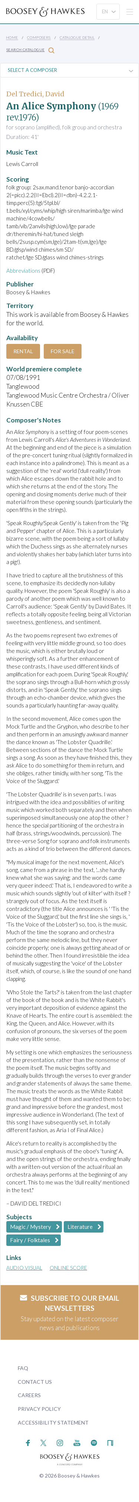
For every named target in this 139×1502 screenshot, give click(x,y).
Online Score (68, 1267)
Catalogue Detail (77, 37)
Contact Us (35, 1382)
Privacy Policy (39, 1409)
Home (12, 37)
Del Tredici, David (35, 94)
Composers (39, 37)
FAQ (23, 1368)
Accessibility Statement (53, 1422)
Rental (23, 351)
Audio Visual (24, 1267)
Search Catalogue (30, 50)
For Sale (63, 351)
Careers (29, 1395)
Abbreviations (23, 270)
